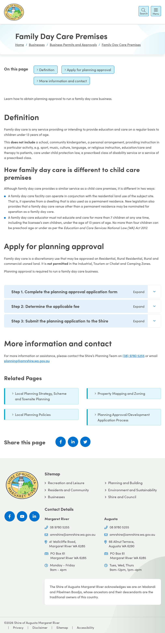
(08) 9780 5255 (134, 355)
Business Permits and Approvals (73, 44)
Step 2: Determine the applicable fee (78, 306)
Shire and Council (122, 496)
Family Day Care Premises (121, 44)
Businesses (37, 44)
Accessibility (85, 627)
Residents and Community (68, 490)
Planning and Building (125, 482)
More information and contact (62, 81)
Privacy (18, 627)
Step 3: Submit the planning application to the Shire (78, 321)
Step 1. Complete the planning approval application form (78, 291)
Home (19, 44)
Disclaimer (39, 627)
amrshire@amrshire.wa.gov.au (72, 534)
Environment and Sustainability (132, 490)
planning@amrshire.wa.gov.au (27, 360)
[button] (144, 11)
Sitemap (62, 627)
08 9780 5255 (59, 527)
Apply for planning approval (88, 70)
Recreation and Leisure (66, 482)
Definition (45, 70)
